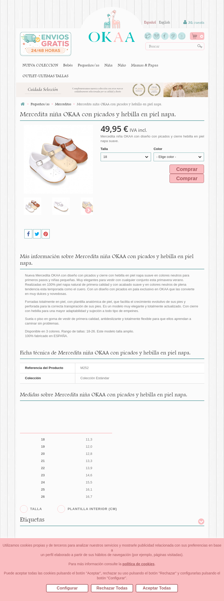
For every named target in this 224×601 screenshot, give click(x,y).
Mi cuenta (193, 22)
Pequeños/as (88, 65)
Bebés (68, 65)
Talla (105, 149)
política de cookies (138, 564)
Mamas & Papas (144, 65)
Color (158, 149)
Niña (108, 65)
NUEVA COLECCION (40, 65)
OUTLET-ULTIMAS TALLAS (45, 75)
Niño (122, 65)
